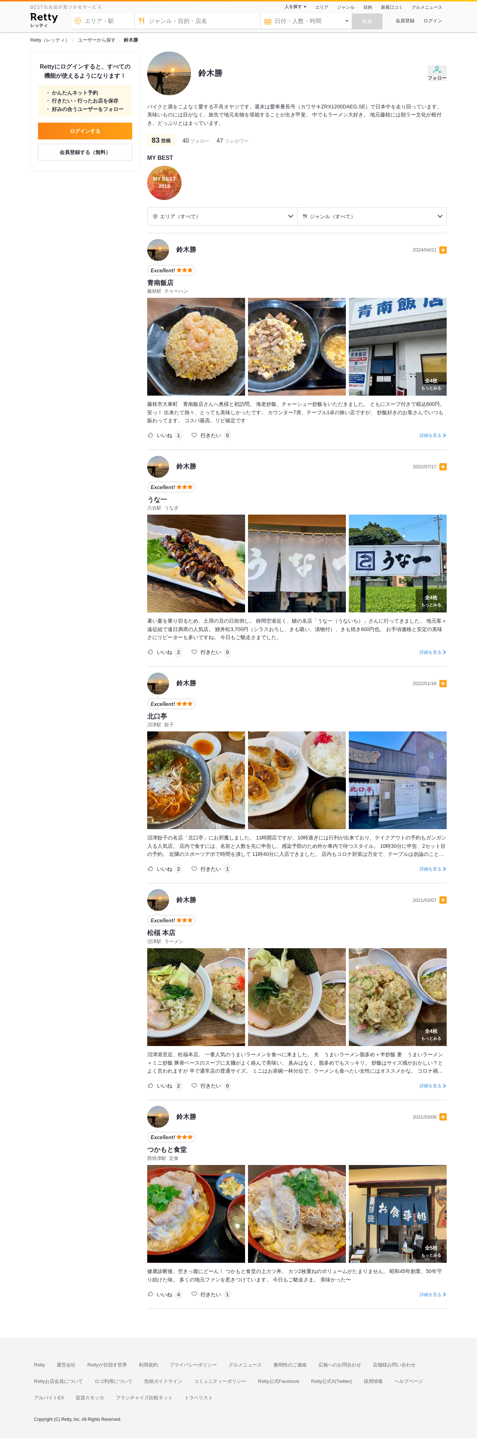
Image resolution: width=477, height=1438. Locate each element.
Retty (39, 1365)
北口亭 (157, 716)
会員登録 (405, 20)
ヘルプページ (408, 1381)
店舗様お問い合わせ (394, 1365)
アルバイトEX (49, 1397)
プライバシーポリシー (193, 1365)
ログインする (85, 131)
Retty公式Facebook (278, 1381)
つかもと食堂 (167, 1149)
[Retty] (44, 19)
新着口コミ (392, 7)
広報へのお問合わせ (339, 1365)
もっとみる (431, 383)
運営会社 (66, 1365)
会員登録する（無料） (85, 152)
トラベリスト (198, 1397)
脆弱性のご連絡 (290, 1365)
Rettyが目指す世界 (107, 1365)
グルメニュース (427, 7)
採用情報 (373, 1381)
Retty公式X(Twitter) (331, 1381)
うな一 (157, 499)
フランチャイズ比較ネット (144, 1397)
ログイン (432, 20)
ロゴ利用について (114, 1381)
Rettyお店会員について (58, 1381)
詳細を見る (431, 435)
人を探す (293, 6)
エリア (321, 7)
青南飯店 (160, 283)
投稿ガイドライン (163, 1381)
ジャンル (346, 7)
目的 (367, 7)
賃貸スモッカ (90, 1397)
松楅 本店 (161, 933)
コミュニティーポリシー (220, 1381)
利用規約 (148, 1365)
